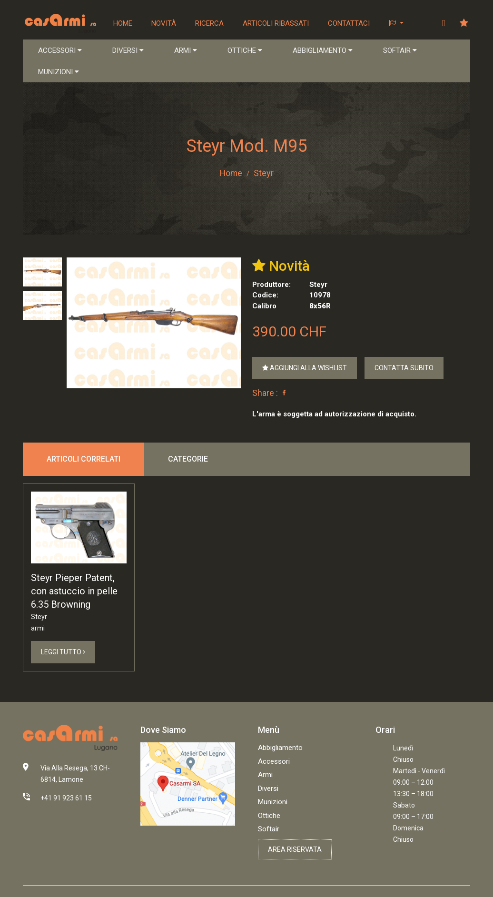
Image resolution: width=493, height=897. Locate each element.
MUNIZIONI (58, 72)
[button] (396, 23)
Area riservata (295, 849)
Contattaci (349, 23)
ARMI (185, 50)
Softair (268, 829)
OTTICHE (244, 50)
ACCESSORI (60, 50)
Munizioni (272, 802)
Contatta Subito (404, 368)
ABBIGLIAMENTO (323, 50)
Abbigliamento (280, 747)
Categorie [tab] (188, 458)
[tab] (42, 271)
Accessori (274, 761)
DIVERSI (128, 50)
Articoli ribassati (276, 23)
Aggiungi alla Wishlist (304, 368)
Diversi (268, 788)
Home (122, 23)
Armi (265, 774)
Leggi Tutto (63, 652)
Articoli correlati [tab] (83, 458)
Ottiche (269, 815)
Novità (163, 23)
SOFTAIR (400, 50)
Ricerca (209, 23)
